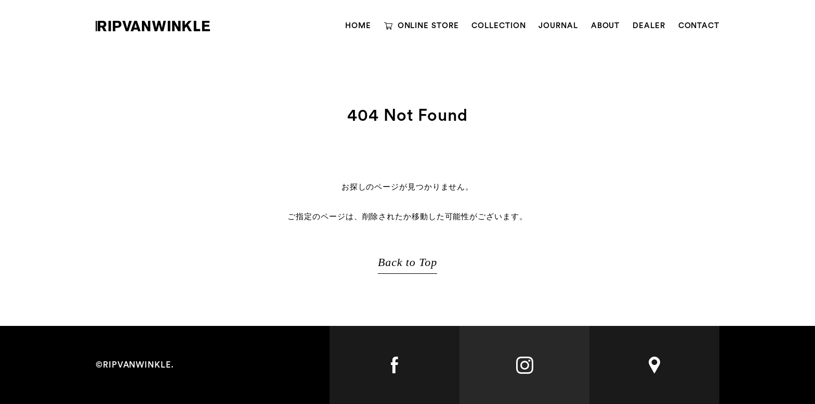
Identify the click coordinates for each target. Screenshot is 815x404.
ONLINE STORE (428, 26)
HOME (358, 26)
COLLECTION (498, 26)
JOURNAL (557, 26)
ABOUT (605, 26)
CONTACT (698, 26)
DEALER (649, 26)
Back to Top (407, 262)
